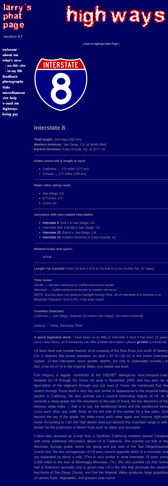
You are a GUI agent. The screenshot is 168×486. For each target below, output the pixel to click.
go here (142, 342)
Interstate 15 (52, 232)
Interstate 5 (51, 223)
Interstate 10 (52, 237)
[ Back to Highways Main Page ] (101, 43)
